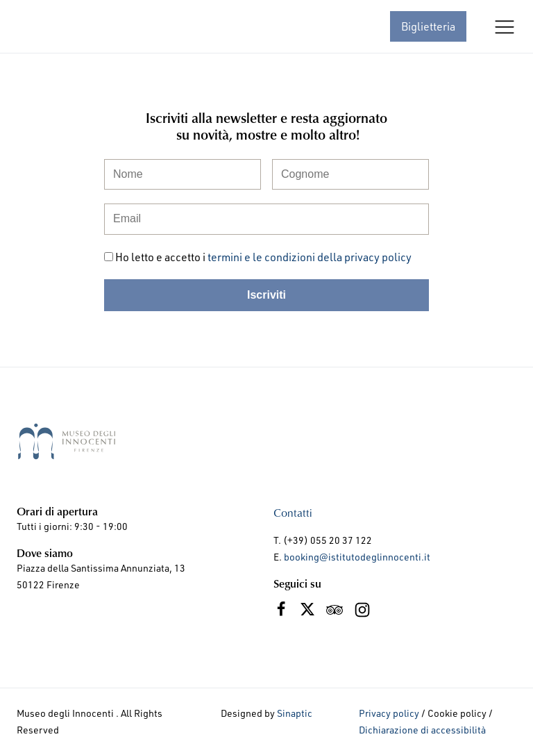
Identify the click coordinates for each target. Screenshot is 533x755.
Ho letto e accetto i (263, 256)
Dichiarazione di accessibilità (422, 729)
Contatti (292, 512)
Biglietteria (428, 26)
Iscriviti (266, 295)
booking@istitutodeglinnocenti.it (357, 556)
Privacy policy (389, 713)
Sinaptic (294, 713)
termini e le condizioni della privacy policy (310, 256)
